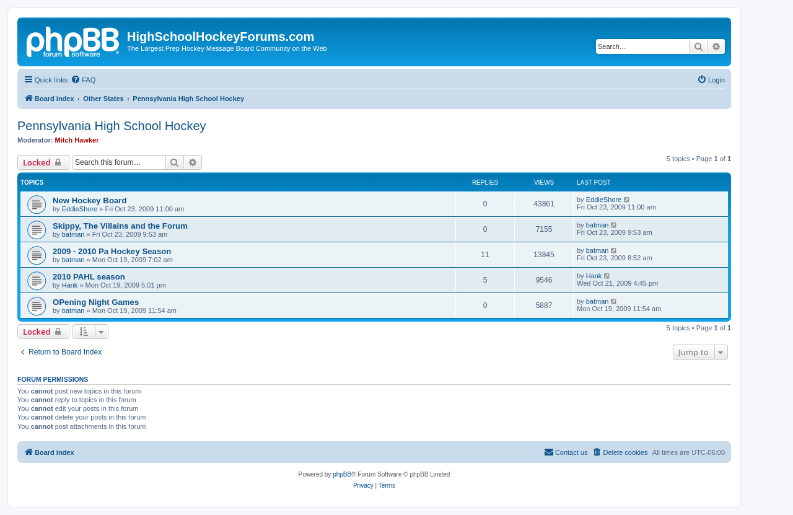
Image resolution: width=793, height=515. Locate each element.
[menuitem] (83, 80)
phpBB (342, 474)
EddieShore (80, 209)
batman (73, 234)
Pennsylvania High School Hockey (111, 126)
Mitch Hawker (77, 140)
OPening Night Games (96, 302)
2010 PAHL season (89, 276)
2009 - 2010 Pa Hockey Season (112, 251)
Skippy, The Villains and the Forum (120, 226)
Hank (70, 285)
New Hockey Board (89, 200)
